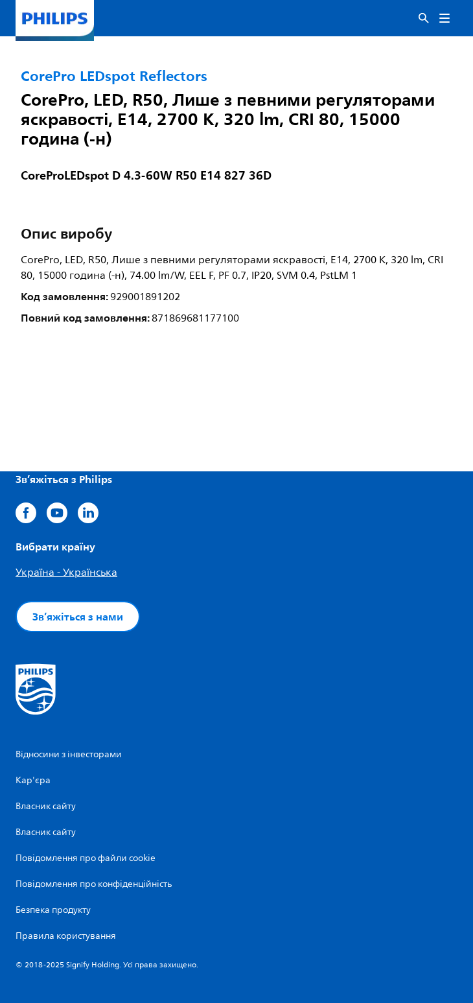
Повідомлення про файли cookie (86, 858)
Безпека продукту (53, 910)
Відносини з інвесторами (69, 754)
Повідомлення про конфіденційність (94, 884)
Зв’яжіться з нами (77, 617)
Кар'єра (33, 780)
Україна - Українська (66, 572)
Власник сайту (46, 806)
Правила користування (66, 935)
